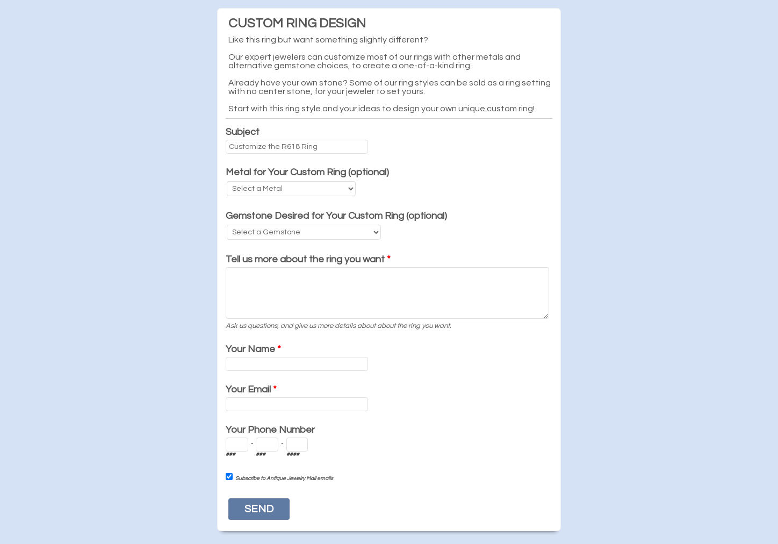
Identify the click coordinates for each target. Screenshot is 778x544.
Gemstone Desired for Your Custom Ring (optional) (336, 216)
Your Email (251, 389)
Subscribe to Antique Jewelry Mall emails (284, 478)
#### (292, 454)
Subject (243, 132)
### (230, 454)
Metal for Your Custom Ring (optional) (307, 172)
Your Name (253, 349)
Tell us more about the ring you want (308, 259)
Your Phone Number (270, 430)
